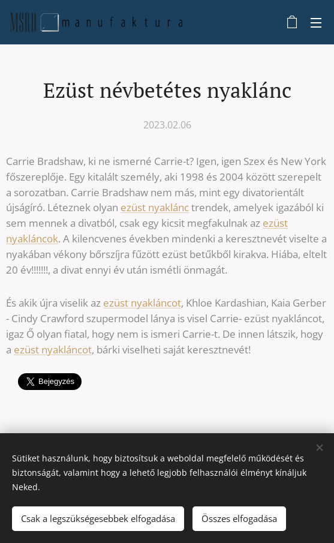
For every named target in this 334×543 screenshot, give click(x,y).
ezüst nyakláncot (142, 303)
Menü (316, 22)
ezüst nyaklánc (155, 207)
